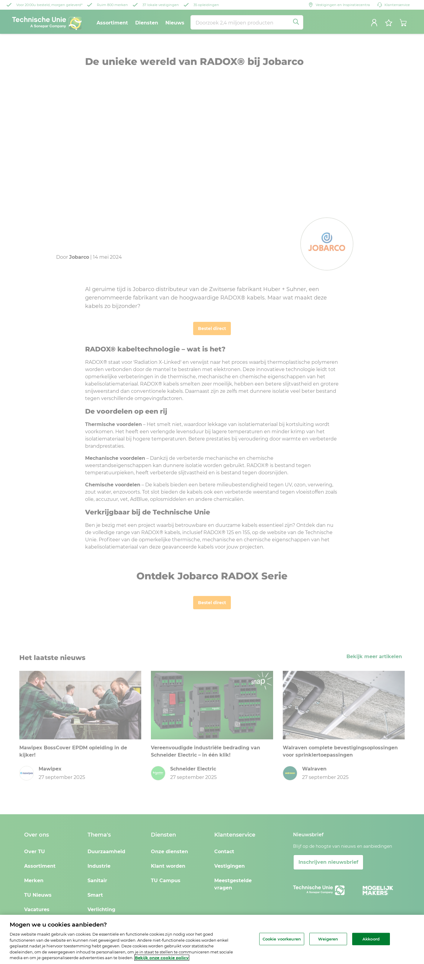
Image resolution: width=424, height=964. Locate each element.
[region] (212, 939)
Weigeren (328, 938)
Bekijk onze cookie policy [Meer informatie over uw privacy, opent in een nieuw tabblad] (162, 957)
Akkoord (371, 938)
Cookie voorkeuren (282, 938)
